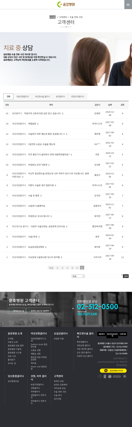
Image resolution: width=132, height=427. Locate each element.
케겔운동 (33, 123)
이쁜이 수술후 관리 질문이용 (42, 185)
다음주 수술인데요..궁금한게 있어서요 (49, 226)
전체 (8, 96)
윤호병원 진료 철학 (16, 345)
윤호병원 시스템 (14, 352)
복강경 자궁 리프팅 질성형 (39, 358)
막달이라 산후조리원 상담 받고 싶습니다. (43, 113)
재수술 (33, 363)
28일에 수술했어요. (37, 205)
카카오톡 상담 (60, 388)
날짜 (110, 104)
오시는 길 (12, 363)
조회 (122, 104)
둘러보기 (11, 359)
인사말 (10, 338)
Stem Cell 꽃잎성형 (39, 367)
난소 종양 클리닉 (84, 352)
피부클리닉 (35, 391)
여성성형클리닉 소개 (38, 339)
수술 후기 (58, 395)
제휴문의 (102, 334)
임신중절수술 (13, 381)
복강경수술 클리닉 (42, 96)
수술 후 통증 (35, 195)
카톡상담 (98, 419)
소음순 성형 (36, 350)
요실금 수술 (59, 338)
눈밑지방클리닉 (37, 384)
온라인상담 (120, 419)
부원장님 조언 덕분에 (39, 164)
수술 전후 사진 (60, 392)
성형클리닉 (35, 388)
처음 (51, 268)
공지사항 (57, 399)
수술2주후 (34, 236)
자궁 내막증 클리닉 (85, 349)
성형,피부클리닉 (77, 96)
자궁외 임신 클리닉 (85, 356)
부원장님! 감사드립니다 (40, 216)
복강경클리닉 (82, 342)
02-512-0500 (107, 409)
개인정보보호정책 (112, 335)
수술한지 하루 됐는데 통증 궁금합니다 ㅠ (47, 133)
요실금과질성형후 (37, 246)
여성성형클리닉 (22, 96)
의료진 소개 (13, 342)
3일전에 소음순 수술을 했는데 (41, 144)
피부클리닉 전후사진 (38, 402)
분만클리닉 (60, 96)
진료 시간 (12, 356)
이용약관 (123, 334)
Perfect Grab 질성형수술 (39, 345)
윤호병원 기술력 (14, 349)
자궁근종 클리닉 (83, 345)
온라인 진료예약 (60, 384)
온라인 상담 (59, 381)
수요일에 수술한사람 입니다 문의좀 (45, 257)
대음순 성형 (36, 353)
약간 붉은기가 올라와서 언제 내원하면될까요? (50, 154)
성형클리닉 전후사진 (38, 396)
